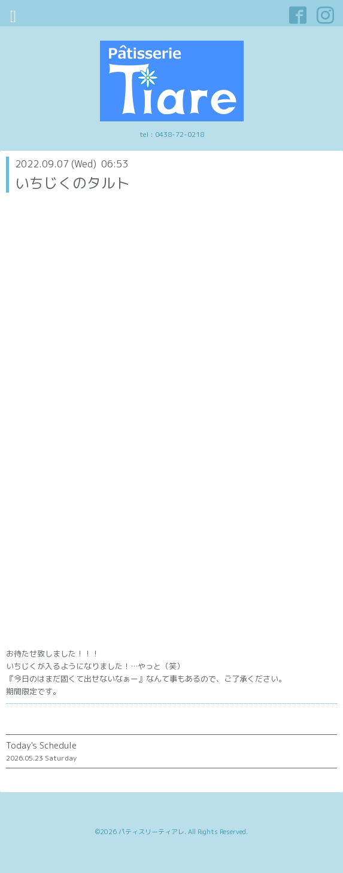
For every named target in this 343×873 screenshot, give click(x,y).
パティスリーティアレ (151, 832)
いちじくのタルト (72, 183)
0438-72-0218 (179, 134)
